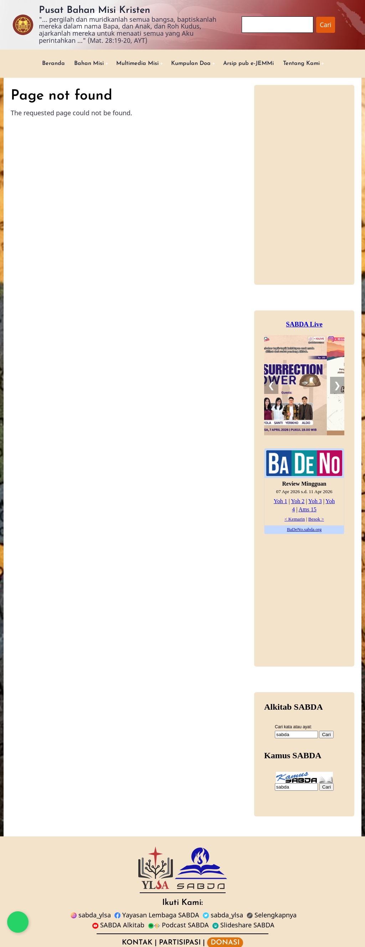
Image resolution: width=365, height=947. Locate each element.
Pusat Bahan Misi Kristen (94, 10)
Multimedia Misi (132, 64)
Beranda (39, 64)
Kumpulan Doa (191, 64)
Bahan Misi (78, 64)
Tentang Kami (314, 64)
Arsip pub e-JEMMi (255, 64)
